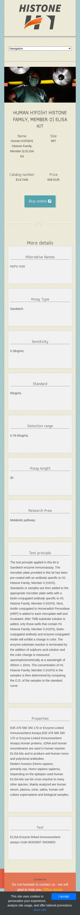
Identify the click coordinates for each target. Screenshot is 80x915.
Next (74, 84)
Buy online (40, 201)
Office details (53, 889)
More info (40, 910)
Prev (6, 84)
